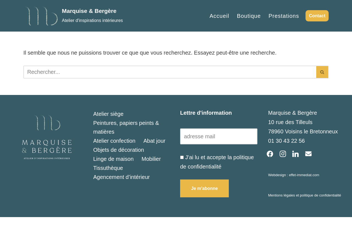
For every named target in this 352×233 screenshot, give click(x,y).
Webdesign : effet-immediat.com (293, 175)
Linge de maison (113, 159)
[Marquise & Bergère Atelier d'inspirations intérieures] (73, 16)
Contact (317, 15)
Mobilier (151, 159)
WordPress (87, 225)
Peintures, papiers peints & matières (126, 127)
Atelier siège (108, 114)
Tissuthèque (108, 168)
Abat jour (154, 141)
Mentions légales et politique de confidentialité (304, 195)
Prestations (283, 16)
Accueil (219, 16)
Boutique (249, 16)
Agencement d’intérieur (121, 177)
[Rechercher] (169, 72)
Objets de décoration (118, 150)
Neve (29, 225)
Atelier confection (114, 141)
